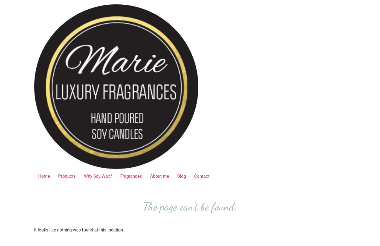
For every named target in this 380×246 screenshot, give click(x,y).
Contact (202, 176)
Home (44, 176)
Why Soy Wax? (98, 176)
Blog (181, 176)
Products (67, 176)
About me (159, 176)
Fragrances (131, 176)
